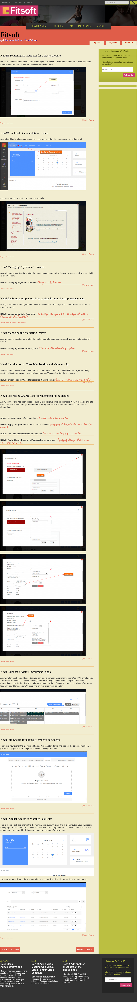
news (12, 123)
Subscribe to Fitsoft (115, 961)
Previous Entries (10, 949)
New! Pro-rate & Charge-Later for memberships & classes (34, 395)
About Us (30, 3)
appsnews (4, 961)
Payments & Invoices (50, 282)
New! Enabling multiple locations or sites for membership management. (42, 298)
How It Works (39, 26)
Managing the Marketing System (57, 348)
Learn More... (88, 120)
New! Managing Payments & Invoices (22, 267)
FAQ (71, 26)
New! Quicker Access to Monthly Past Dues (26, 818)
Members (18, 3)
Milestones (84, 26)
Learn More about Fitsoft (115, 51)
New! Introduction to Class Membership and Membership (34, 364)
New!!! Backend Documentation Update (24, 133)
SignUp (100, 26)
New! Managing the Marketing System (23, 332)
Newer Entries (84, 949)
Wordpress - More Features (18, 322)
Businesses (6, 3)
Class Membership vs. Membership (73, 380)
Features (58, 26)
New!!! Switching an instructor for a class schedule (30, 55)
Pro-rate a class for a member (52, 418)
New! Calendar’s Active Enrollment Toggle (26, 671)
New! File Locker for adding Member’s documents (30, 739)
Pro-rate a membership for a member (62, 434)
